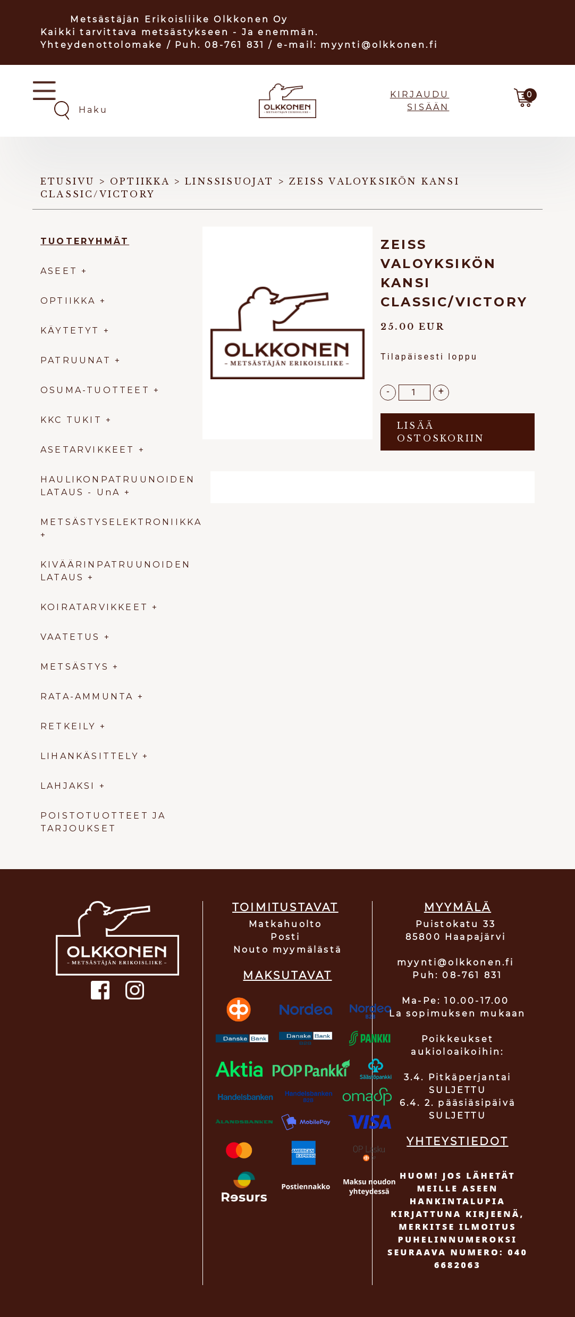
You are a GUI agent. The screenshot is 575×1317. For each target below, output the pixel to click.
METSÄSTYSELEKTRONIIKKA (121, 522)
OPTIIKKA (68, 301)
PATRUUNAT (75, 360)
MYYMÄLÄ (457, 907)
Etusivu (67, 181)
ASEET (59, 271)
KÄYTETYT (70, 331)
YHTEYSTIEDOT (457, 1141)
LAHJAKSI (69, 786)
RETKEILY (68, 726)
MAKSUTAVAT (287, 975)
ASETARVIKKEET (87, 450)
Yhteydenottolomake (101, 45)
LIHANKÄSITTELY (91, 756)
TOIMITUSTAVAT (285, 907)
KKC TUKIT (71, 420)
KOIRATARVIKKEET (94, 607)
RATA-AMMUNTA (89, 696)
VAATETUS (70, 637)
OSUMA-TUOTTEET (95, 390)
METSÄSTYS (74, 667)
